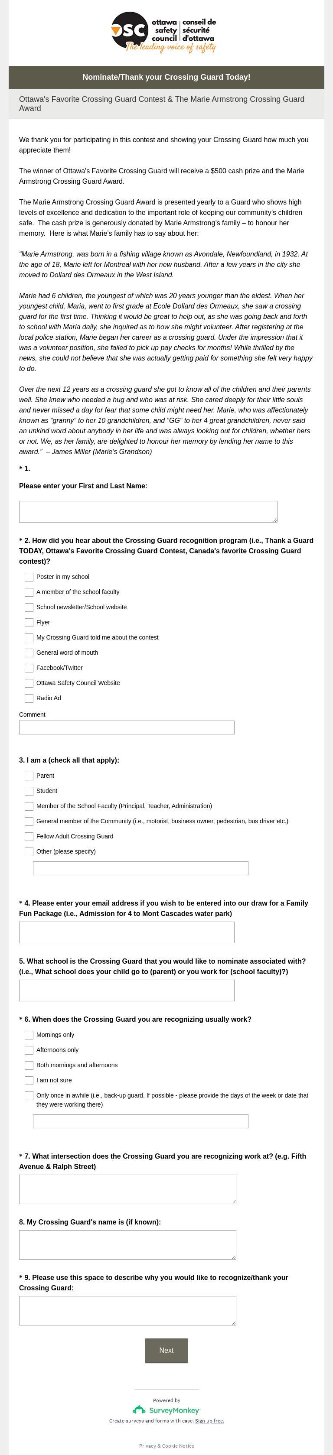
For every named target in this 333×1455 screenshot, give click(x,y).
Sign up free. (209, 1397)
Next (167, 1327)
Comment (32, 714)
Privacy (147, 1422)
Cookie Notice (178, 1422)
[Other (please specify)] (140, 860)
